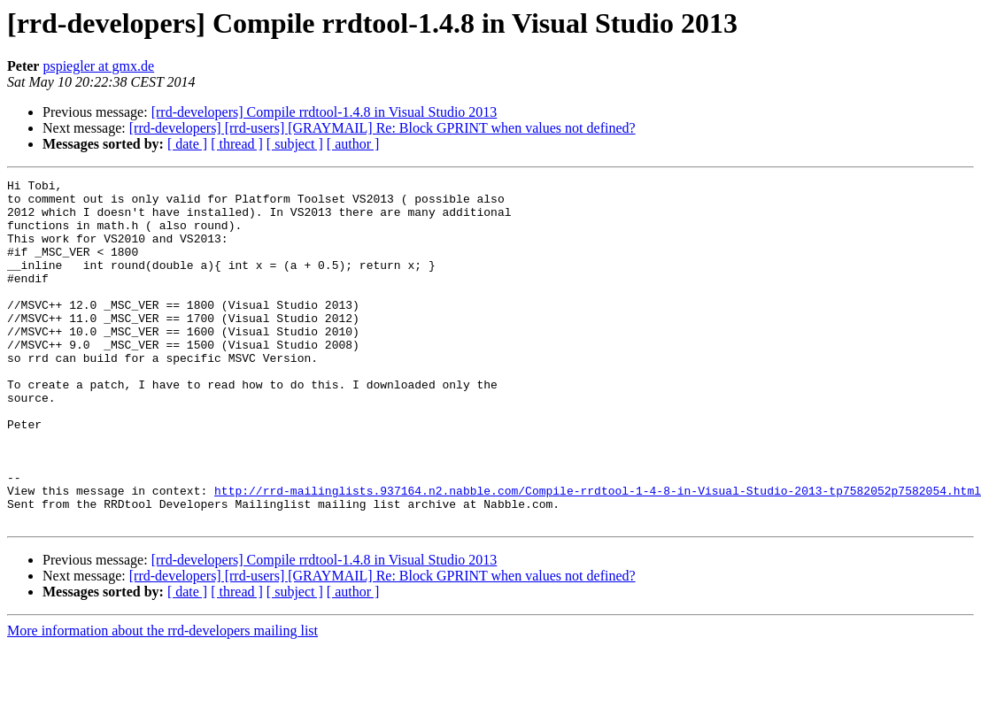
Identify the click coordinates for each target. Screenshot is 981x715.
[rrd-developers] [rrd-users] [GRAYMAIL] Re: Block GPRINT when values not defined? (382, 127)
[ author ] (353, 143)
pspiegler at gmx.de (98, 65)
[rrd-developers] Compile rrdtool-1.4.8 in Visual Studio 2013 (324, 111)
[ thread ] (237, 143)
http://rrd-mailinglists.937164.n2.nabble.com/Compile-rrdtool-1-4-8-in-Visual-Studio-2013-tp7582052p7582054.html (597, 554)
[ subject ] (294, 143)
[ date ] (187, 143)
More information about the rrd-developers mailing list (162, 699)
